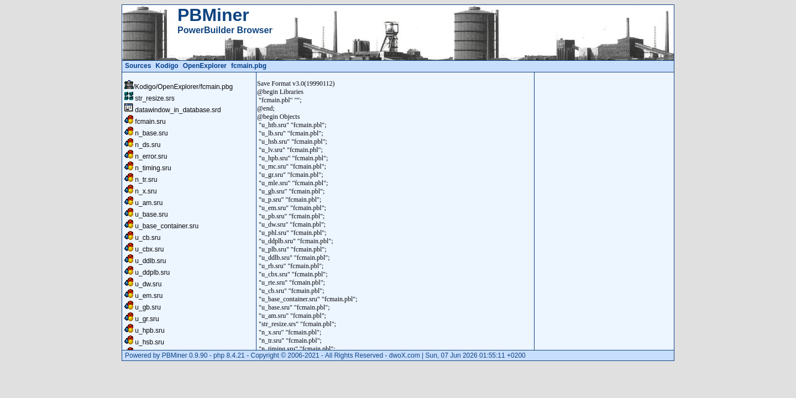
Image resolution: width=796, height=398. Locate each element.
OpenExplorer (205, 66)
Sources (138, 66)
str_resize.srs (154, 98)
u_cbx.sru (149, 249)
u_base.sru (151, 214)
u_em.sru (149, 296)
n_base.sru (151, 133)
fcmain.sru (150, 121)
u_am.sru (149, 203)
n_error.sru (151, 156)
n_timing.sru (153, 168)
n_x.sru (145, 191)
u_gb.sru (148, 307)
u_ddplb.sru (152, 272)
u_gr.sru (147, 319)
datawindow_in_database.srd (178, 110)
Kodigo (166, 66)
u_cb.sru (147, 238)
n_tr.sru (146, 180)
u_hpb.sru (149, 330)
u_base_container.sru (166, 226)
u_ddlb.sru (150, 261)
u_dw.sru (148, 284)
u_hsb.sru (149, 342)
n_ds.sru (147, 145)
